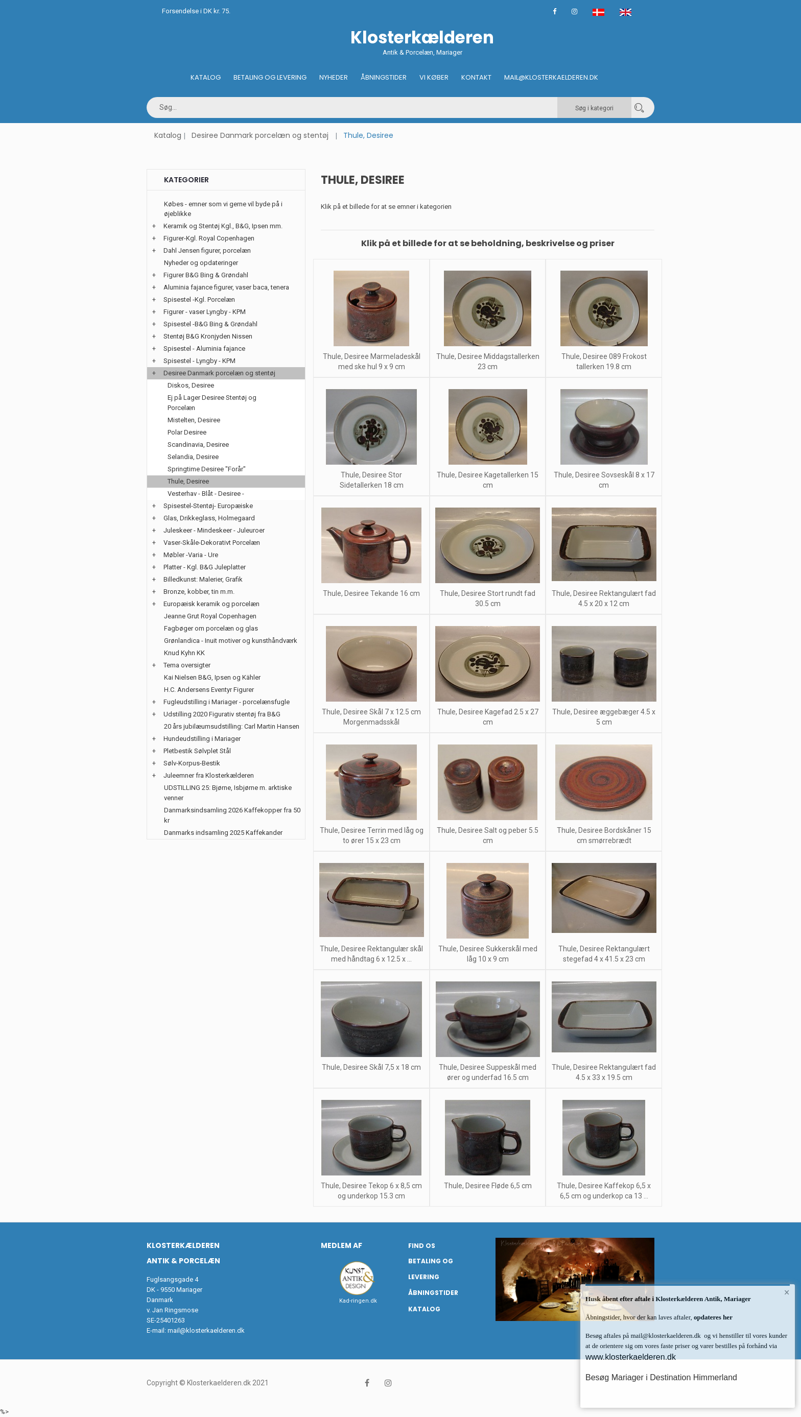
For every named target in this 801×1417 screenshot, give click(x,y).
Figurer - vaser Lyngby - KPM (204, 312)
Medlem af (341, 1245)
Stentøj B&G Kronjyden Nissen (207, 336)
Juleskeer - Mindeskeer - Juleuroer (214, 530)
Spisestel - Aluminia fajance (204, 348)
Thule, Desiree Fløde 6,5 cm (488, 1186)
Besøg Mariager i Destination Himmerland (661, 1377)
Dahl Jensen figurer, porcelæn (207, 250)
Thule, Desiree (188, 481)
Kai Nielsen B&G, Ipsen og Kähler (212, 677)
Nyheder (333, 77)
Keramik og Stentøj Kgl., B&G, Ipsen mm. (222, 226)
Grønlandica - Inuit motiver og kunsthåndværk (230, 640)
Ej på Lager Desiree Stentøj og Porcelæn (212, 403)
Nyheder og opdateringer (201, 263)
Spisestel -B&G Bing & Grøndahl (210, 324)
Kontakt (476, 77)
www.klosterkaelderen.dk (630, 1357)
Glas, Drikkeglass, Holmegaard (209, 518)
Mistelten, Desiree (194, 420)
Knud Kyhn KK (184, 653)
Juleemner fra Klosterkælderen (208, 775)
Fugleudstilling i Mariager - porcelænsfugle (226, 702)
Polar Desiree (187, 432)
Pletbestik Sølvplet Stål (197, 751)
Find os (421, 1245)
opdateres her (712, 1317)
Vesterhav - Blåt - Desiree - (206, 493)
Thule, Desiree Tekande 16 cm (371, 593)
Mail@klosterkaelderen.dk (551, 77)
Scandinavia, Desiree (198, 444)
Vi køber (434, 77)
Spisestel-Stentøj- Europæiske (208, 506)
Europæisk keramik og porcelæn (211, 604)
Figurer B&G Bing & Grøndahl (205, 275)
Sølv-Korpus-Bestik (191, 763)
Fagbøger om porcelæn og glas (211, 628)
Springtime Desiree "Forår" (207, 469)
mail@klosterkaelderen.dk (206, 1330)
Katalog (206, 77)
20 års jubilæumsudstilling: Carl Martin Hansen (231, 726)
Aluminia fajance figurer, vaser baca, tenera (226, 287)
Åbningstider (384, 77)
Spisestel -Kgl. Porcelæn (199, 299)
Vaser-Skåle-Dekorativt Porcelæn (211, 542)
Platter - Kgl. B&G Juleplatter (204, 567)
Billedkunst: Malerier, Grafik (203, 579)
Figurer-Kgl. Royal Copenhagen (208, 238)
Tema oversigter (186, 665)
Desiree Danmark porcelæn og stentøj (260, 135)
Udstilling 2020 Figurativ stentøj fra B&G (221, 714)
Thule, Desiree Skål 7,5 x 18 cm (371, 1067)
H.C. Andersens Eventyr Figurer (209, 689)
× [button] (787, 1292)
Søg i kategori (594, 108)
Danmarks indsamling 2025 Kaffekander (223, 832)
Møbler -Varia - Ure (190, 555)
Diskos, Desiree (191, 385)
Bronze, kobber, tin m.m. (198, 591)
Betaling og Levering (270, 77)
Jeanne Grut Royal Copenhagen (210, 616)
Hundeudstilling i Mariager (202, 738)
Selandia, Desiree (193, 457)
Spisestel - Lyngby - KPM (199, 361)
